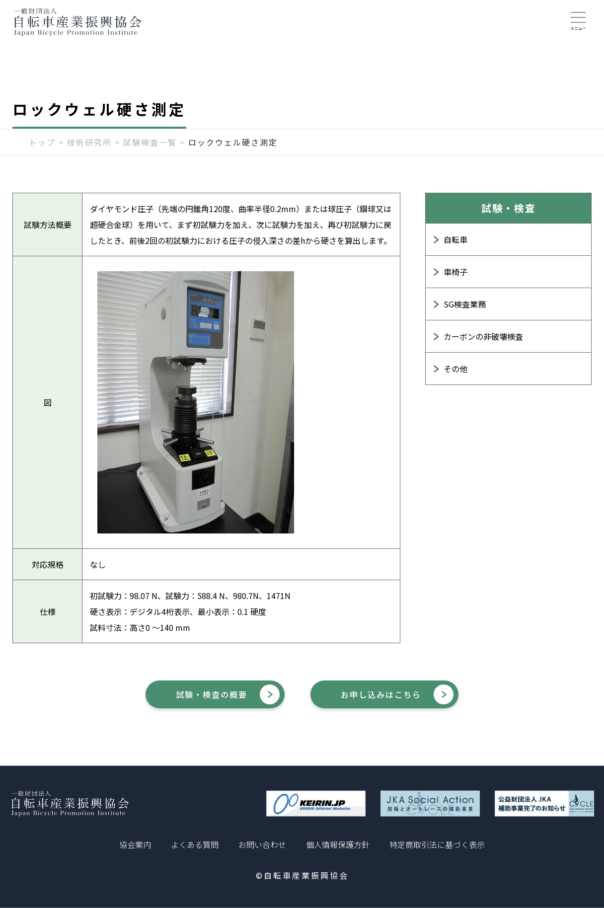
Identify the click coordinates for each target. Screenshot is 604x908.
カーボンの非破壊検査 (483, 342)
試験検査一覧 (150, 147)
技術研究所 (89, 147)
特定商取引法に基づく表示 (437, 844)
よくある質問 (195, 844)
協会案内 (135, 844)
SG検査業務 (465, 309)
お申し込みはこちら (394, 700)
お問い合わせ (262, 844)
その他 (455, 374)
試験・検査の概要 (199, 700)
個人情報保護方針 (338, 844)
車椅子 (455, 277)
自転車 (455, 245)
